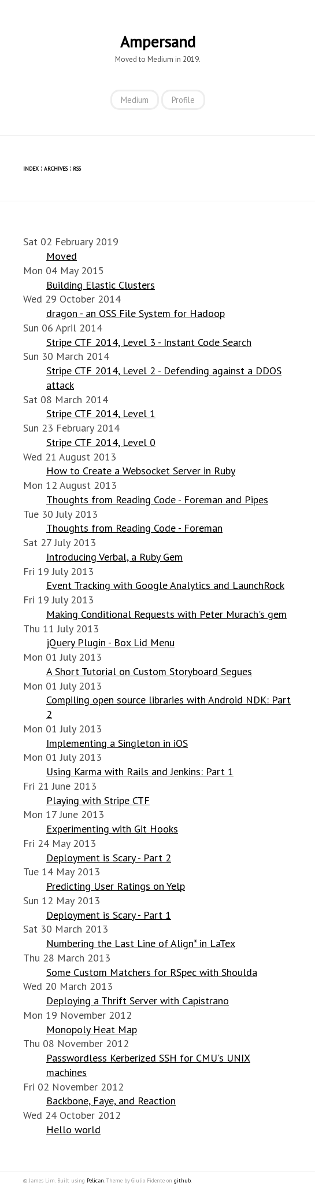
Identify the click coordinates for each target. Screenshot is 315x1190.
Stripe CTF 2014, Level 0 (100, 442)
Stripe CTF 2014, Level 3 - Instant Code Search (148, 342)
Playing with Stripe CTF (98, 800)
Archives (56, 168)
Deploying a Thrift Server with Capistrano (137, 1000)
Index (31, 168)
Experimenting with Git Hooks (112, 828)
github (182, 1180)
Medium (135, 99)
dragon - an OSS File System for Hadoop (135, 313)
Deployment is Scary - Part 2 (108, 857)
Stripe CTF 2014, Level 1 (100, 413)
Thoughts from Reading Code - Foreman (134, 528)
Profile (183, 99)
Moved (61, 256)
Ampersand (157, 41)
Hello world (73, 1129)
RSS (77, 168)
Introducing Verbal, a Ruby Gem (114, 556)
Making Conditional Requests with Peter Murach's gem (166, 614)
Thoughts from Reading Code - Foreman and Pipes (157, 499)
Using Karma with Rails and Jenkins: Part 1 (140, 771)
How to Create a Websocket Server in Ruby (140, 470)
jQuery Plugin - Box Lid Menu (110, 642)
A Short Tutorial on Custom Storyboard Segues (149, 671)
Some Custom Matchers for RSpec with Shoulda (151, 972)
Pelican (95, 1180)
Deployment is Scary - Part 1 (108, 915)
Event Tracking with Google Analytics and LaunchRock (165, 585)
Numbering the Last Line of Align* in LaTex (140, 943)
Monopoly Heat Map (91, 1029)
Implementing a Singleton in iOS (117, 743)
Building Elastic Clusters (100, 285)
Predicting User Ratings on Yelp (115, 886)
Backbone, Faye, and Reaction (111, 1100)
